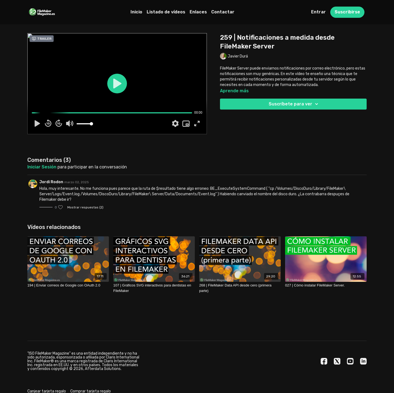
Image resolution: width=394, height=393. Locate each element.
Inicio (136, 12)
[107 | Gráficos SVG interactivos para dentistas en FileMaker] (154, 288)
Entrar (318, 12)
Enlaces (198, 12)
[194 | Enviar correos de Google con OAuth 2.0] (68, 285)
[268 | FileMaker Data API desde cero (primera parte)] (240, 288)
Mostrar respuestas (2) (85, 207)
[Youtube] (350, 361)
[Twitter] (337, 361)
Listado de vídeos (166, 12)
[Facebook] (324, 361)
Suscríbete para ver (294, 104)
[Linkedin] (363, 361)
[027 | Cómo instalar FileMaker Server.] (326, 285)
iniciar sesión (41, 167)
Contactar (222, 12)
